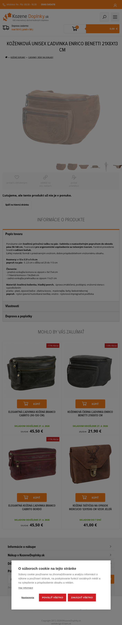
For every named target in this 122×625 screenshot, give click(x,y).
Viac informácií (25, 588)
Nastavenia (27, 597)
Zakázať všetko (82, 597)
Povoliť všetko (52, 597)
